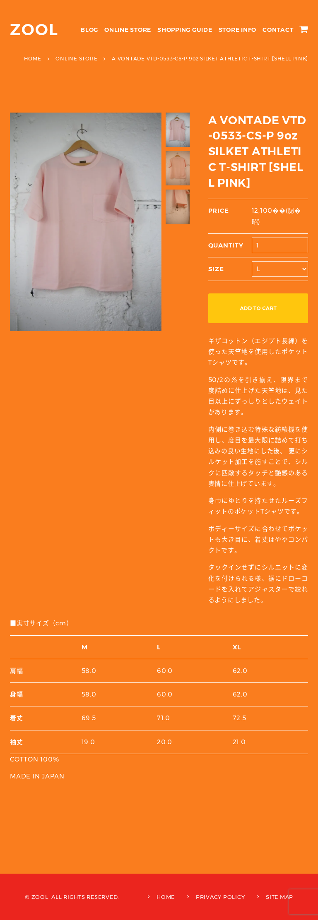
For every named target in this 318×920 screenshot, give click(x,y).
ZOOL (34, 29)
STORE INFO (238, 30)
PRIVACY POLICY (220, 897)
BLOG (89, 30)
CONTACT (278, 30)
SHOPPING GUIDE (184, 30)
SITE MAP (279, 897)
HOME (166, 897)
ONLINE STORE (127, 30)
